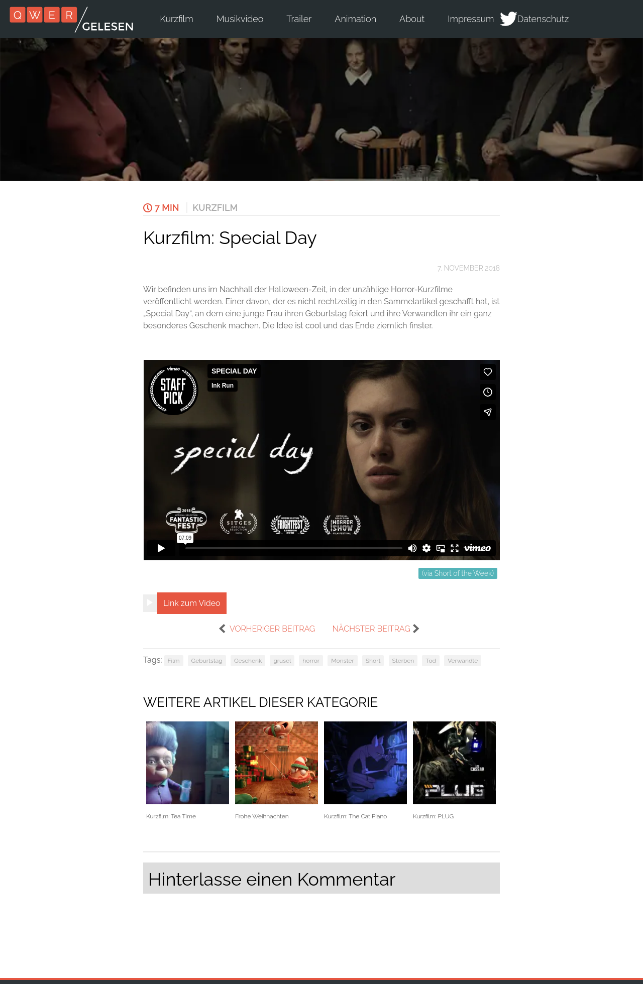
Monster (342, 660)
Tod (430, 660)
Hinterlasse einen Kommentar (271, 879)
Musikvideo (240, 19)
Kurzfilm (176, 19)
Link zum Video (192, 603)
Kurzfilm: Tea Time (187, 770)
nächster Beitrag (371, 629)
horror (310, 660)
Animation (355, 19)
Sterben (403, 660)
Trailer (298, 19)
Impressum (471, 19)
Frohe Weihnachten (276, 770)
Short (373, 660)
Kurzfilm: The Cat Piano (365, 770)
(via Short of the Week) (458, 573)
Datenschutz (543, 19)
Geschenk (248, 660)
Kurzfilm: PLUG (454, 770)
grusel (282, 660)
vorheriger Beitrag (272, 629)
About (411, 19)
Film (174, 660)
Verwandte (463, 660)
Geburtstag (207, 660)
